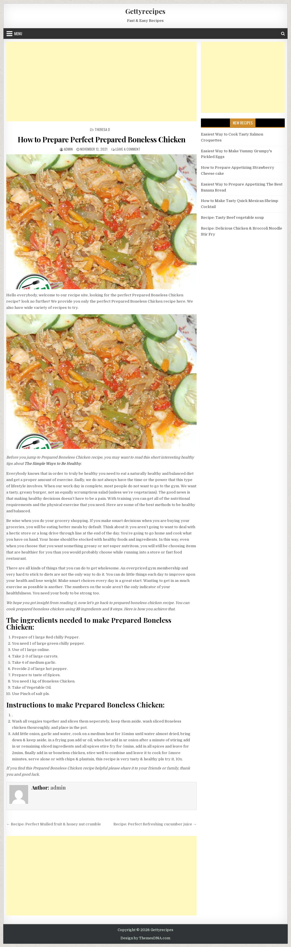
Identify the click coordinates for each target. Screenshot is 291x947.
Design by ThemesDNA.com (145, 938)
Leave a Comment (127, 149)
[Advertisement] (101, 81)
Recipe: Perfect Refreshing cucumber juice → (155, 824)
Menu (18, 33)
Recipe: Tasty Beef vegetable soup (232, 217)
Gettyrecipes (145, 11)
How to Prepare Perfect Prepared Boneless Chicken (102, 139)
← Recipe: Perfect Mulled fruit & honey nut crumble (53, 824)
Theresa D (102, 129)
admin (68, 149)
